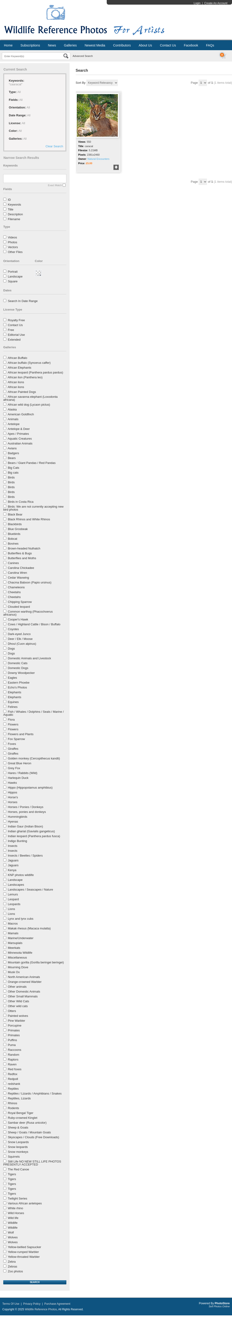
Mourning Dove (18, 967)
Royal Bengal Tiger (20, 1113)
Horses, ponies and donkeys (27, 812)
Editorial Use (16, 334)
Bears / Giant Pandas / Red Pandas (32, 463)
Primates (14, 1030)
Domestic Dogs (18, 668)
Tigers (12, 1174)
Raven (12, 1064)
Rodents (13, 1108)
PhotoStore (222, 1303)
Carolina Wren (17, 572)
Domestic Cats (18, 663)
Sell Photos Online (219, 1306)
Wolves (13, 1237)
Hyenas (13, 821)
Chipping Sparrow (20, 602)
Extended (14, 339)
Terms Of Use (10, 1303)
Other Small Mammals (23, 996)
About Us (145, 45)
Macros (13, 923)
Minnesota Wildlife (20, 952)
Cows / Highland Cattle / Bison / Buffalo (34, 624)
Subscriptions (30, 45)
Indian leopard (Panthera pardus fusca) (34, 836)
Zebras (12, 1266)
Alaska (12, 409)
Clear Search (54, 146)
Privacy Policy (32, 1303)
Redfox (12, 1074)
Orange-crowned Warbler (25, 982)
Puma (12, 1045)
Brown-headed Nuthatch (24, 548)
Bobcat (12, 538)
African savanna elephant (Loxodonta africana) (30, 398)
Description (15, 214)
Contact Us (168, 45)
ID (9, 199)
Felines (13, 707)
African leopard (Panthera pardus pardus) (35, 372)
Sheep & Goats (18, 1127)
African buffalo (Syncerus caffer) (29, 362)
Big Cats (13, 467)
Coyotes (13, 629)
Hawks (12, 782)
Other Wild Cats (18, 1001)
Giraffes (13, 748)
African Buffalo (17, 358)
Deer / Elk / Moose (20, 639)
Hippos (12, 792)
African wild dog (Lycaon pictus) (29, 404)
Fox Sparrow (16, 739)
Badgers (13, 453)
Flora (11, 719)
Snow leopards (18, 1147)
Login (197, 3)
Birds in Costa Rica (21, 501)
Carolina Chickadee (21, 568)
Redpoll (13, 1079)
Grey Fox (14, 768)
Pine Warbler (16, 1020)
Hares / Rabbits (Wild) (22, 773)
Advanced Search (83, 56)
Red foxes (15, 1069)
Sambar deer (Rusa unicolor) (27, 1122)
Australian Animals (20, 443)
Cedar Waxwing (18, 577)
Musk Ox (14, 972)
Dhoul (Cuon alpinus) (22, 643)
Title (10, 209)
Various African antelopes (25, 1203)
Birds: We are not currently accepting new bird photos (33, 508)
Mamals (13, 933)
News (52, 45)
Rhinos (12, 1103)
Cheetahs (14, 592)
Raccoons (14, 1050)
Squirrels (14, 1156)
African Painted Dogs (22, 392)
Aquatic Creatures (20, 438)
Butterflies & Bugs (20, 553)
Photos (12, 242)
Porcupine (15, 1025)
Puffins (12, 1040)
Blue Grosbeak (18, 529)
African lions (16, 382)
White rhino (15, 1208)
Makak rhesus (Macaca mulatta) (29, 928)
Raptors (13, 1059)
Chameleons (16, 587)
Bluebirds (14, 534)
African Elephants (19, 367)
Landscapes (16, 884)
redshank (14, 1084)
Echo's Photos (17, 687)
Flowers (13, 724)
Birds (11, 477)
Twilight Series (17, 1198)
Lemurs (13, 894)
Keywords (14, 204)
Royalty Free (16, 320)
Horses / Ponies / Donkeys (25, 807)
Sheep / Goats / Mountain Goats (29, 1132)
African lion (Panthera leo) (25, 377)
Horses (12, 802)
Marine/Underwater (21, 938)
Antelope (13, 424)
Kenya (12, 870)
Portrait (13, 271)
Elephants (14, 692)
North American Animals (24, 977)
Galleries (70, 45)
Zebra (12, 1261)
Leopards (14, 904)
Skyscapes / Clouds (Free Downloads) (33, 1137)
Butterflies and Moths (22, 558)
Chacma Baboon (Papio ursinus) (30, 582)
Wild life (13, 1218)
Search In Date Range (23, 301)
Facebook (191, 45)
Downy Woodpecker (21, 673)
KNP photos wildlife (21, 875)
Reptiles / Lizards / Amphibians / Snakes (35, 1093)
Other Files (15, 252)
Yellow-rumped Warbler (23, 1252)
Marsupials (15, 943)
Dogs (11, 648)
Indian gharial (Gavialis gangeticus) (31, 831)
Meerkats (14, 948)
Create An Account (215, 3)
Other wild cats (18, 1006)
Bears (12, 458)
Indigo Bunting (17, 841)
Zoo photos (15, 1271)
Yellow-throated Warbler (24, 1256)
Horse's (13, 797)
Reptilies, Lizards (19, 1098)
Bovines (13, 543)
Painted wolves (18, 1016)
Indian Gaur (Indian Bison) (25, 826)
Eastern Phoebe (18, 682)
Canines (13, 563)
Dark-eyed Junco (19, 634)
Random (13, 1054)
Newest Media (95, 45)
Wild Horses (16, 1213)
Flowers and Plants (21, 734)
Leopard (13, 899)
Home (8, 45)
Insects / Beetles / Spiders (25, 855)
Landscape (15, 276)
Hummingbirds (17, 816)
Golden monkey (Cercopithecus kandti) (34, 758)
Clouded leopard (19, 606)
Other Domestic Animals (24, 991)
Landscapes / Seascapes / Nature (30, 889)
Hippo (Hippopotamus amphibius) (30, 787)
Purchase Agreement (57, 1303)
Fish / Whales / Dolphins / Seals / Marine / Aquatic (33, 713)
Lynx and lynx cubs (20, 918)
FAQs (210, 45)
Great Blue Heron (19, 763)
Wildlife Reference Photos (41, 1309)
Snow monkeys (18, 1151)
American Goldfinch (21, 414)
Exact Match (55, 185)
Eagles (12, 677)
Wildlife (13, 1222)
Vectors (13, 247)
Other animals (17, 986)
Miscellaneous (17, 957)
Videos (12, 237)
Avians (12, 448)
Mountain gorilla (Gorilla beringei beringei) (36, 962)
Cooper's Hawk (18, 619)
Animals (13, 419)
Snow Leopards (18, 1142)
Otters (12, 1011)
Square (13, 281)
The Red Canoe (18, 1169)
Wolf (11, 1232)
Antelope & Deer (19, 429)
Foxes (12, 744)
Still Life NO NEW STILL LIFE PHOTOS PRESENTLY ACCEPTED (32, 1163)
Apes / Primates (18, 433)
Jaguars (13, 860)
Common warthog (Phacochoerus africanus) (28, 613)
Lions (11, 909)
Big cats (13, 472)
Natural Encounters (98, 158)
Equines (13, 702)
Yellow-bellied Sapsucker (24, 1247)
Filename (14, 219)
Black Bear (15, 514)
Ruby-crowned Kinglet (22, 1118)
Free (11, 330)
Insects (12, 846)
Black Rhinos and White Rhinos (29, 519)
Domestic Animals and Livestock (29, 658)
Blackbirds (15, 524)
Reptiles (13, 1088)
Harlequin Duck (18, 778)
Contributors (122, 45)
